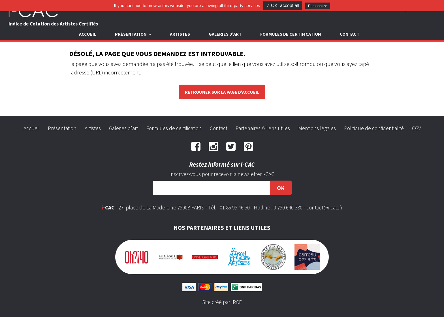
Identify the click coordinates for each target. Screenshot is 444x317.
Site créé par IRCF (222, 302)
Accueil (87, 34)
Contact (349, 34)
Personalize (317, 6)
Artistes (180, 34)
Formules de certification (290, 34)
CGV (416, 128)
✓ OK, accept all (282, 5)
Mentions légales (317, 128)
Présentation (62, 128)
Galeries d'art (225, 34)
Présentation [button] (131, 34)
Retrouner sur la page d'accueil (222, 92)
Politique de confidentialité (374, 128)
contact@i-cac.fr (324, 207)
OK (281, 187)
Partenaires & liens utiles (263, 128)
